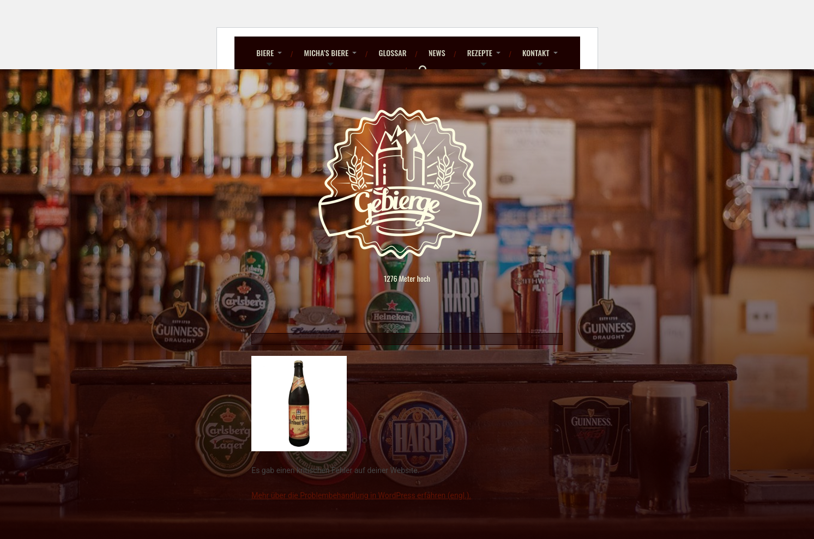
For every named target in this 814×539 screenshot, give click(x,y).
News (437, 52)
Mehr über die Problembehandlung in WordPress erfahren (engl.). (361, 495)
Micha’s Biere (326, 52)
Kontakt (536, 52)
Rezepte (479, 52)
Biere (265, 52)
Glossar (392, 52)
